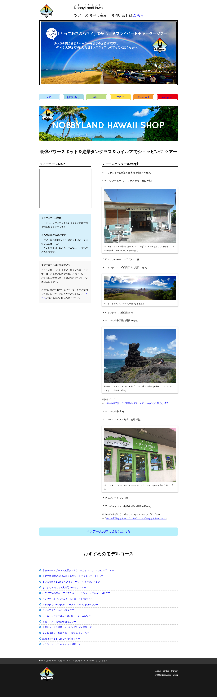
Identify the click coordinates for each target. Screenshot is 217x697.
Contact (166, 671)
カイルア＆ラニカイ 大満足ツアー (59, 610)
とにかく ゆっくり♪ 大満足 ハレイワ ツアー (64, 587)
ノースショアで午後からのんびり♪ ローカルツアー (67, 616)
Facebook (144, 97)
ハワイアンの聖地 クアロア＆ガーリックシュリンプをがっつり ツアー (77, 593)
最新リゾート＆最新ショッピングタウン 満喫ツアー (68, 627)
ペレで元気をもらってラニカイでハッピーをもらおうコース (136, 518)
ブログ (120, 97)
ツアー (50, 97)
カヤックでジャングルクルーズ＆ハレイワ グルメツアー (70, 604)
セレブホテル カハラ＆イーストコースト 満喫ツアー (68, 599)
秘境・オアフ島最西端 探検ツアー (59, 621)
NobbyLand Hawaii (169, 675)
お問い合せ (73, 97)
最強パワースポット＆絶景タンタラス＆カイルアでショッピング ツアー (78, 570)
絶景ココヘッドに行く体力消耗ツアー (61, 638)
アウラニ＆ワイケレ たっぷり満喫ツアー (62, 644)
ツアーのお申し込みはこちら (110, 531)
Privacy (174, 671)
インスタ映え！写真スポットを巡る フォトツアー (67, 633)
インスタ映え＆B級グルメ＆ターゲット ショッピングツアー (72, 582)
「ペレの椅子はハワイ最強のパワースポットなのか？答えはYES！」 (138, 403)
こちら (138, 15)
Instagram (167, 97)
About (96, 97)
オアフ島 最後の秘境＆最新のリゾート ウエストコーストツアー (74, 576)
